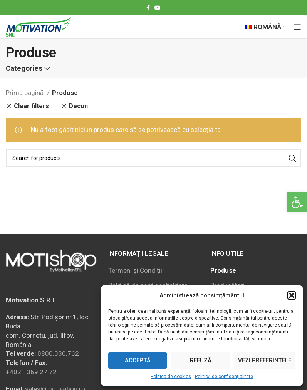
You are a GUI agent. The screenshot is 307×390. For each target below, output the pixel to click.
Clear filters (31, 106)
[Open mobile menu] (297, 27)
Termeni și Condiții (135, 270)
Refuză (200, 360)
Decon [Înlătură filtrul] (78, 106)
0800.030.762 (58, 353)
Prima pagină (25, 93)
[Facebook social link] (148, 8)
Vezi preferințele (264, 360)
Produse (223, 270)
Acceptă (138, 360)
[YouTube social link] (157, 8)
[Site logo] (38, 26)
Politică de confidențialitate (224, 376)
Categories (24, 68)
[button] (297, 202)
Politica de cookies (171, 376)
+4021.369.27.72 (31, 372)
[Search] (153, 158)
